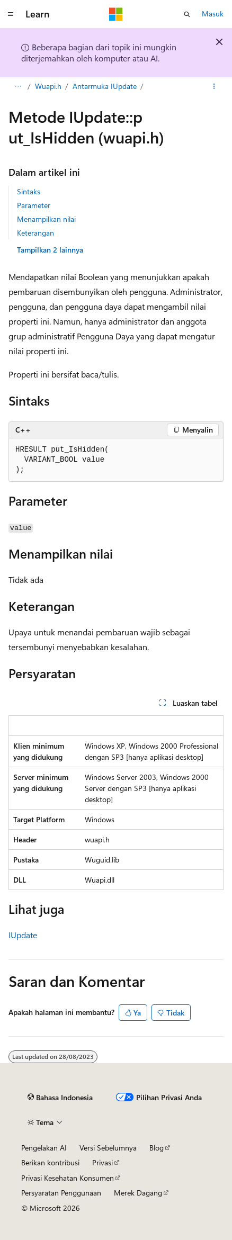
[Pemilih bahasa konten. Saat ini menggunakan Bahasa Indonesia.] (60, 1097)
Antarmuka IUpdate (105, 86)
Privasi (102, 1162)
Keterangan (35, 233)
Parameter (33, 205)
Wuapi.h (48, 86)
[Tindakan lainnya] (214, 86)
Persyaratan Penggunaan (61, 1193)
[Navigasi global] (10, 14)
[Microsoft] (116, 14)
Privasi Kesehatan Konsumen (67, 1178)
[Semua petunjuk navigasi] (17, 86)
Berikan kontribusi (50, 1162)
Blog (156, 1148)
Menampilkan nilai (46, 219)
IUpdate (22, 934)
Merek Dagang (138, 1193)
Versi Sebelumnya (108, 1148)
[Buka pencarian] (187, 14)
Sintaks (28, 191)
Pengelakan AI (44, 1148)
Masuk (213, 13)
